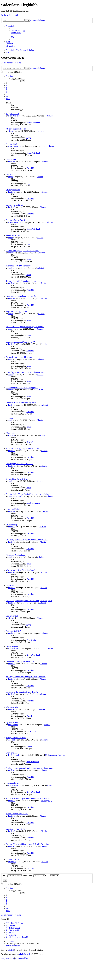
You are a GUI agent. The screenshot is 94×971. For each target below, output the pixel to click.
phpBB (11, 950)
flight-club (10, 585)
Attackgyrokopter (13, 190)
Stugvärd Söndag (12, 114)
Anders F (11, 740)
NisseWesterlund (14, 116)
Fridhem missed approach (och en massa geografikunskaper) (29, 768)
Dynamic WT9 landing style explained (21, 403)
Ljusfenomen (11, 159)
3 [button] (6, 88)
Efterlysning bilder (13, 433)
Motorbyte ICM (12, 707)
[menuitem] (18, 30)
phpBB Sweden (25, 954)
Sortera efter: (34, 875)
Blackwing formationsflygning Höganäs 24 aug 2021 (26, 540)
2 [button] (6, 85)
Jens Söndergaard (15, 496)
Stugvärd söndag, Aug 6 (15, 220)
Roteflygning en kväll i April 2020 (19, 464)
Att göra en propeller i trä (16, 129)
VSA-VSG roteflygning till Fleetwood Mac (23, 448)
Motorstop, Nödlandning (15, 555)
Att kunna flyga (12, 524)
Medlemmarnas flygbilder (55, 755)
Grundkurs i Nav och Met (16, 829)
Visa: (12, 875)
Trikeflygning (46, 801)
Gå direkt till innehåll (9, 15)
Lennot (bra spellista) (14, 205)
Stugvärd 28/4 (11, 144)
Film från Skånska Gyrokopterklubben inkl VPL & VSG (28, 798)
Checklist (9, 174)
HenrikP (11, 435)
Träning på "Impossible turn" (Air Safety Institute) (26, 677)
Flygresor (9, 418)
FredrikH (11, 161)
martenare (12, 862)
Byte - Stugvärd (12, 646)
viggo (10, 131)
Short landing (11, 753)
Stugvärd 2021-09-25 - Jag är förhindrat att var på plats (27, 494)
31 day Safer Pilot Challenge (17, 738)
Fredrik (11, 709)
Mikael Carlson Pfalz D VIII (17, 814)
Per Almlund (13, 725)
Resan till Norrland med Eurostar (19, 357)
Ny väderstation (12, 722)
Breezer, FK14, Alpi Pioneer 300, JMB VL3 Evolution (27, 844)
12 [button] (7, 96)
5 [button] (6, 92)
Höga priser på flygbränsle (16, 311)
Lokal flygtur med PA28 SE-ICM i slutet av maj (25, 372)
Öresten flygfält (12, 616)
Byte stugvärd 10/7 (13, 631)
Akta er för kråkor (13, 235)
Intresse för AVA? (13, 859)
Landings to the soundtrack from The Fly (22, 692)
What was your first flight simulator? (20, 570)
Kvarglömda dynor (13, 783)
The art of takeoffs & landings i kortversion (23, 281)
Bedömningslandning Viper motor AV (20, 342)
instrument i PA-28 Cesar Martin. (19, 266)
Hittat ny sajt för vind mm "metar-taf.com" (22, 296)
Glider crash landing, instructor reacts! (21, 661)
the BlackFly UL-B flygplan (17, 479)
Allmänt (50, 116)
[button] (11, 76)
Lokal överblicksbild (14, 509)
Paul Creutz (12, 633)
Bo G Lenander (14, 755)
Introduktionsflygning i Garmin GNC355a (22, 251)
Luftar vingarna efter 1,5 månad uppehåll (22, 388)
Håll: (52, 875)
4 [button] (6, 90)
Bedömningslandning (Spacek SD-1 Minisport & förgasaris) (29, 601)
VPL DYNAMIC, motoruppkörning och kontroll (25, 327)
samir (10, 253)
